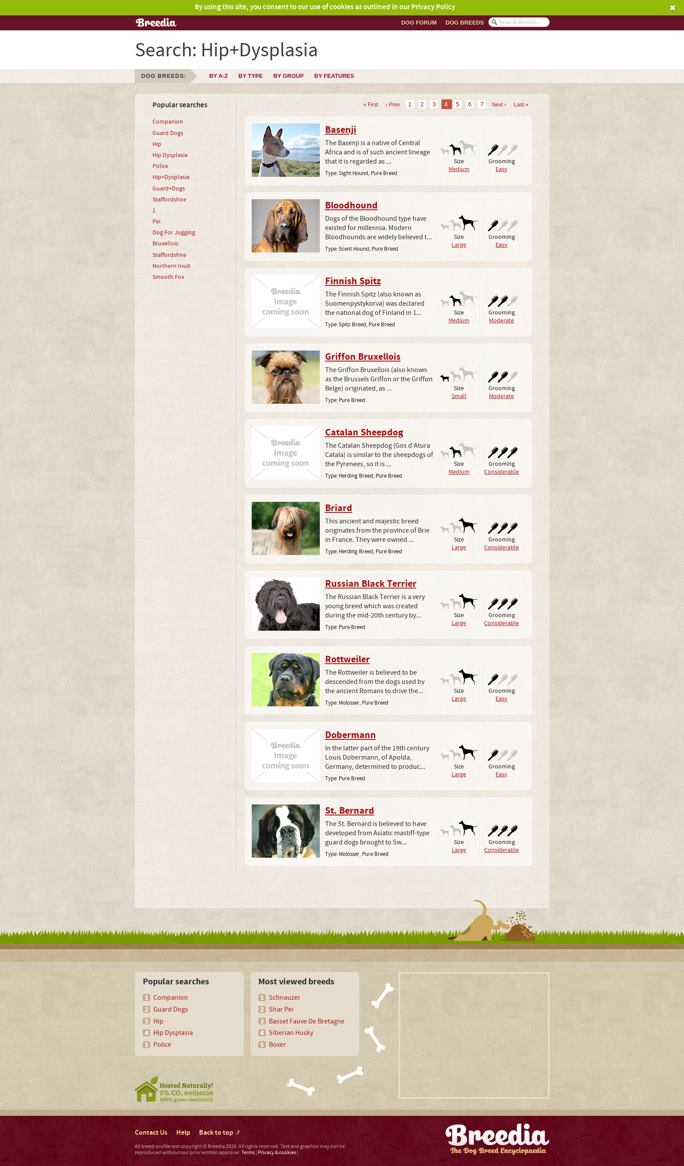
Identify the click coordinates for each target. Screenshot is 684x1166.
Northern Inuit (171, 266)
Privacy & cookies (277, 1152)
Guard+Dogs (168, 189)
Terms (248, 1152)
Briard (338, 508)
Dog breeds (464, 22)
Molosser (349, 702)
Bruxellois (165, 244)
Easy (501, 169)
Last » (521, 105)
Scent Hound (354, 248)
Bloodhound (351, 205)
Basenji (340, 130)
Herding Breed (356, 475)
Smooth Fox (168, 277)
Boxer (277, 1044)
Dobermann (350, 735)
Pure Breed (384, 173)
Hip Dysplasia (170, 155)
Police (160, 166)
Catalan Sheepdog (364, 432)
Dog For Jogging (173, 233)
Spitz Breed (352, 324)
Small (459, 396)
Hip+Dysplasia (170, 177)
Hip (156, 144)
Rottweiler (347, 659)
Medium (459, 169)
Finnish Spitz (353, 281)
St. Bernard (349, 811)
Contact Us (151, 1132)
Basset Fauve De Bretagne (306, 1021)
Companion (167, 122)
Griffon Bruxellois (363, 357)
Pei (156, 222)
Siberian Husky (291, 1032)
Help (183, 1132)
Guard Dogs (167, 133)
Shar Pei (281, 1009)
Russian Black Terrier (370, 584)
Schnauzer (284, 997)
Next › (499, 105)
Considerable (501, 472)
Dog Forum (419, 22)
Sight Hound (353, 173)
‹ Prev (393, 105)
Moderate (501, 320)
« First (370, 105)
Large (459, 245)
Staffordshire (169, 200)
